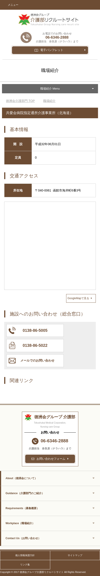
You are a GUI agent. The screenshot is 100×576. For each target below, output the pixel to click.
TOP (20, 101)
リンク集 (25, 564)
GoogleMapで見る (79, 298)
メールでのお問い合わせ (37, 360)
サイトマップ (75, 555)
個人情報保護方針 (25, 555)
